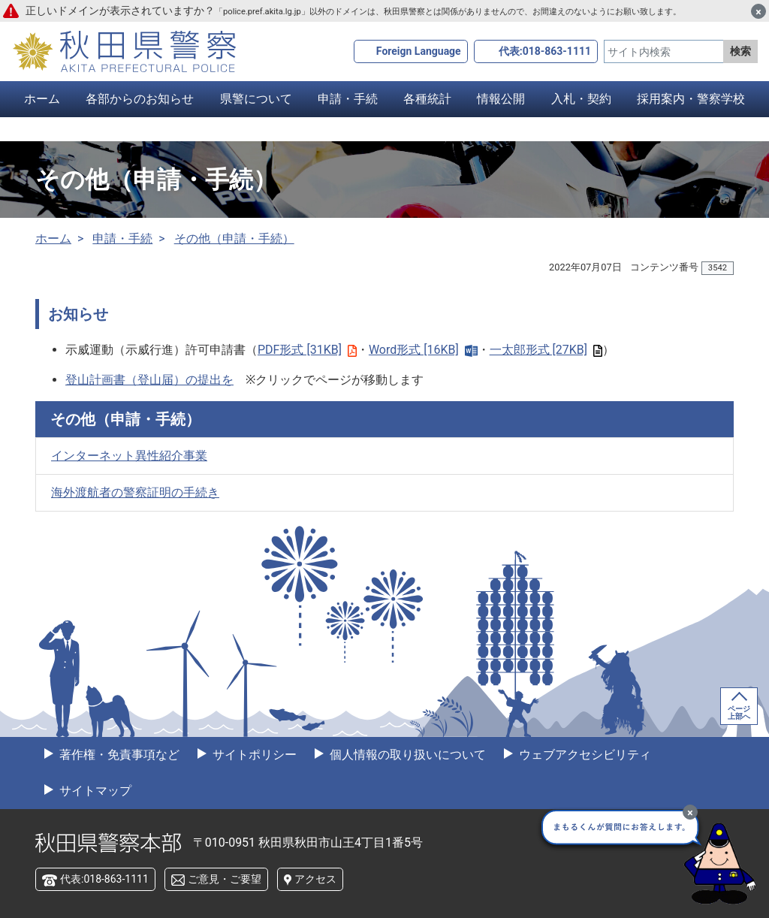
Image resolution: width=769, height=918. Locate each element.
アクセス (315, 879)
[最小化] (690, 812)
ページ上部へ (739, 712)
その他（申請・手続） (234, 238)
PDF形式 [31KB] (307, 350)
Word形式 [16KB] (423, 350)
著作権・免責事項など (117, 754)
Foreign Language (418, 51)
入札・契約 (581, 99)
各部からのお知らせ (140, 99)
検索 (740, 51)
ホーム (42, 99)
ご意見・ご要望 (224, 879)
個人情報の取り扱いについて (406, 754)
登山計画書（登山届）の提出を (149, 380)
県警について (256, 99)
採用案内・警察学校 (691, 99)
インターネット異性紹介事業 (129, 455)
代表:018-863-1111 (545, 51)
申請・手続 (348, 99)
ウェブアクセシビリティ (583, 754)
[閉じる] (758, 11)
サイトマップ (93, 791)
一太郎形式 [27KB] (546, 350)
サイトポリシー (253, 754)
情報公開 (501, 99)
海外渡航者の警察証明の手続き (135, 492)
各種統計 (427, 99)
